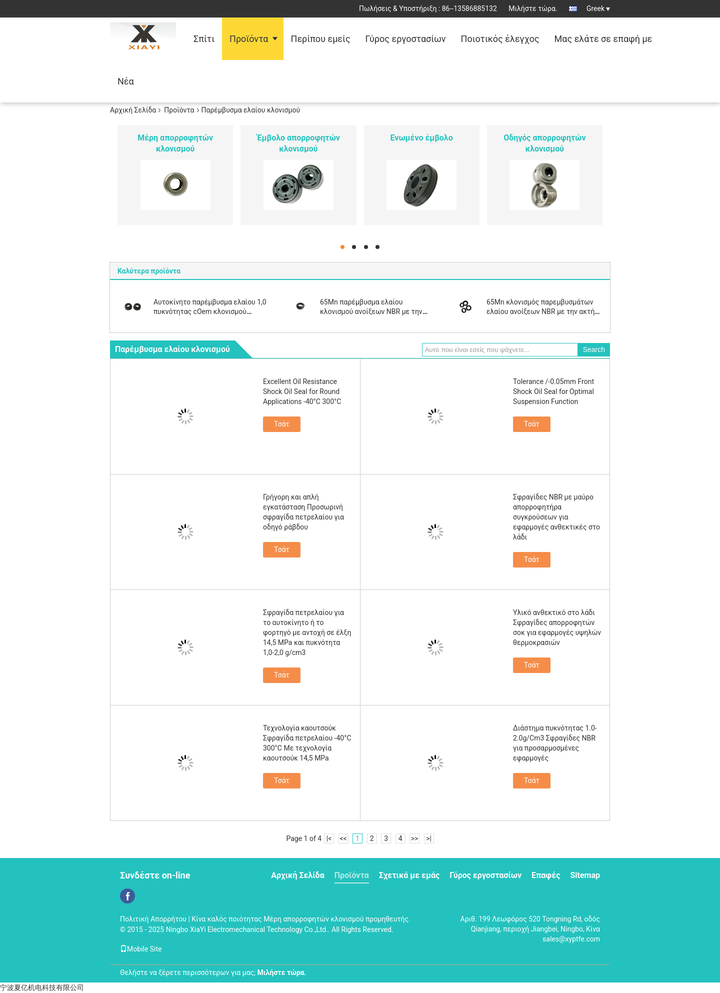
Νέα (126, 81)
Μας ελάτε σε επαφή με (603, 39)
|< (329, 838)
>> (414, 838)
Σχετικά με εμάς (409, 875)
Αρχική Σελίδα (133, 110)
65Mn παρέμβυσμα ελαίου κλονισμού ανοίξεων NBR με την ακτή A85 (371, 311)
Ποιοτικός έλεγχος (500, 39)
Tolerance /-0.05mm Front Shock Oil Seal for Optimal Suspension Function (553, 392)
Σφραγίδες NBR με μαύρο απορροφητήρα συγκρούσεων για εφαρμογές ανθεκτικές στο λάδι (556, 517)
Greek (598, 8)
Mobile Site (141, 949)
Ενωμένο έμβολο (421, 137)
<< (343, 838)
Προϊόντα (249, 39)
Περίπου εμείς (320, 39)
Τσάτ (282, 424)
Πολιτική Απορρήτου (153, 919)
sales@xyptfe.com (571, 939)
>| (429, 838)
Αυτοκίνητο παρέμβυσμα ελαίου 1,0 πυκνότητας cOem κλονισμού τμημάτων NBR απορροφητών (210, 311)
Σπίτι (204, 39)
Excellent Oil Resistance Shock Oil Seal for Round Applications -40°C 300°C (302, 392)
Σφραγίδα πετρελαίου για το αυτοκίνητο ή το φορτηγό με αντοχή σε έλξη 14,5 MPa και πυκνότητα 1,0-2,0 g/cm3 (307, 632)
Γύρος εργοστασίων (406, 39)
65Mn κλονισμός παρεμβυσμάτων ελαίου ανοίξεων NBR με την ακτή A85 (540, 311)
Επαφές (546, 875)
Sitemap (585, 875)
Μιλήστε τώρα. (532, 8)
